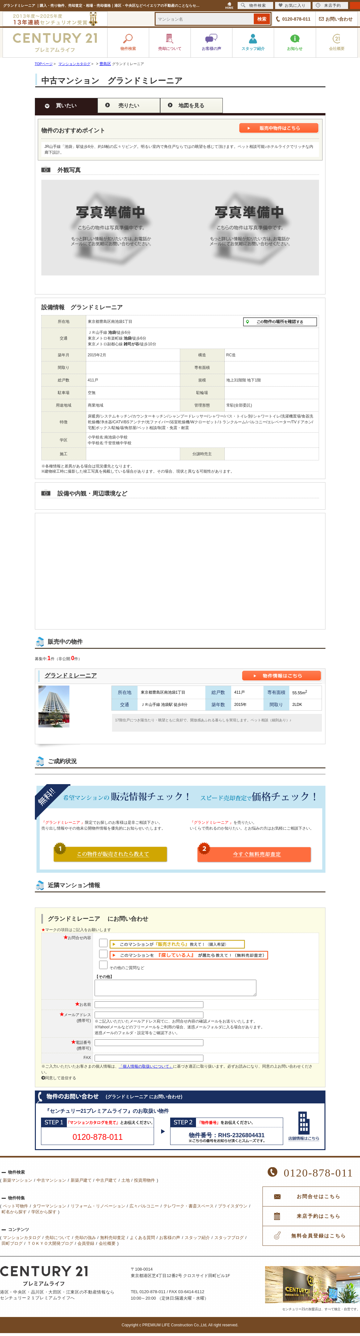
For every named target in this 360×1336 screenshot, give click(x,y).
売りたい (128, 105)
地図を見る (191, 105)
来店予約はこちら (319, 1219)
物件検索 (253, 5)
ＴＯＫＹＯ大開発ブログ (50, 1246)
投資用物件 (144, 1183)
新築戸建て (81, 1183)
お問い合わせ (339, 19)
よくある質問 (142, 1240)
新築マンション (17, 1183)
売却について (57, 1240)
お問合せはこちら (319, 1199)
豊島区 (105, 64)
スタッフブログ (229, 1240)
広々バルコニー (144, 1208)
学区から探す (44, 1214)
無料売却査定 (112, 1240)
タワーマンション (49, 1208)
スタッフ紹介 (197, 1240)
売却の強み (85, 1240)
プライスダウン (232, 1208)
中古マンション (51, 1183)
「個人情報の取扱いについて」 (146, 1069)
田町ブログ (12, 1246)
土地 (125, 1183)
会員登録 (85, 1246)
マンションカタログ (22, 1240)
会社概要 (107, 1246)
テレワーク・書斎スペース (188, 1208)
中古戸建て (106, 1183)
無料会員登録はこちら (318, 1238)
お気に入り (292, 5)
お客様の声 (169, 1240)
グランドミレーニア (71, 675)
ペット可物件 (15, 1208)
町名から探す (14, 1214)
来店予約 (328, 5)
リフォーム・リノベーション (98, 1208)
